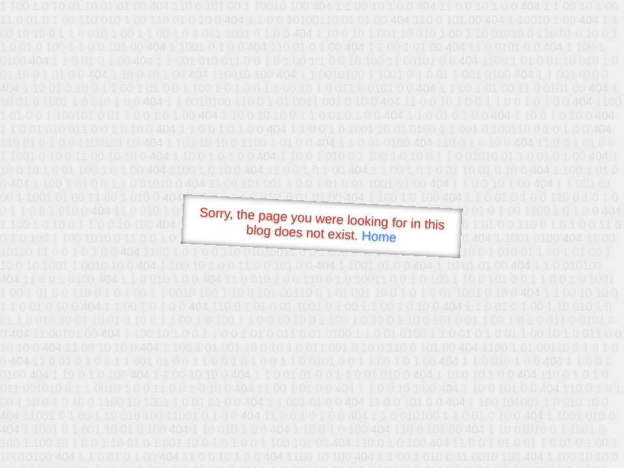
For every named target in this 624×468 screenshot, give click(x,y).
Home (378, 236)
